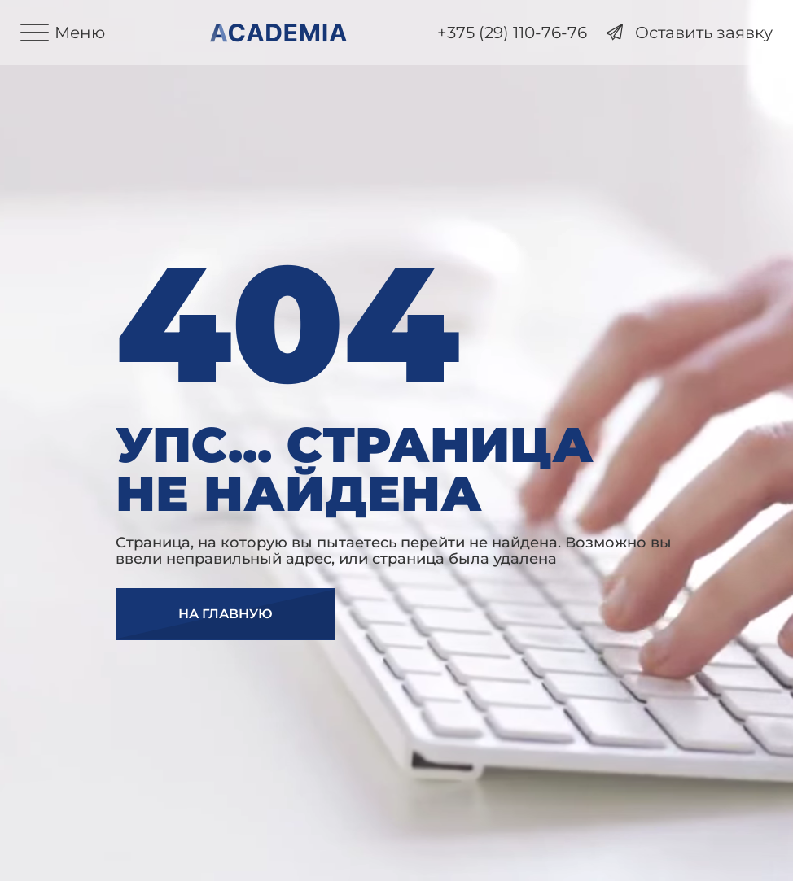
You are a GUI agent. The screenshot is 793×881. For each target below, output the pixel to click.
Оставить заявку (690, 33)
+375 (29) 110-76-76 (512, 33)
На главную (225, 613)
